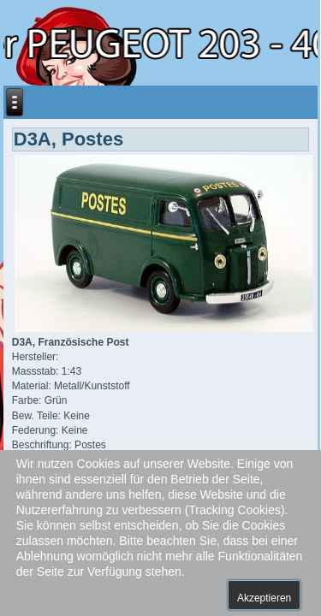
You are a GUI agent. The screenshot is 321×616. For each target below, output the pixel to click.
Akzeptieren (264, 598)
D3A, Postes (68, 139)
